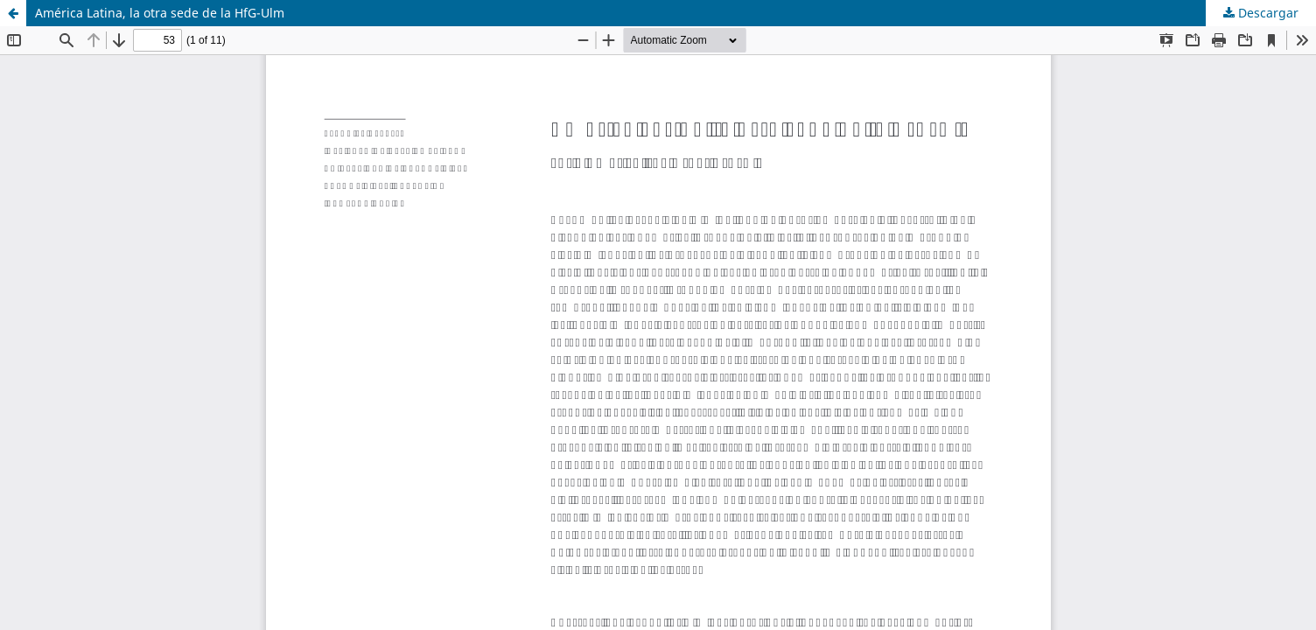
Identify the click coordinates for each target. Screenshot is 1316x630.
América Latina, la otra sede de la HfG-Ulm (159, 12)
